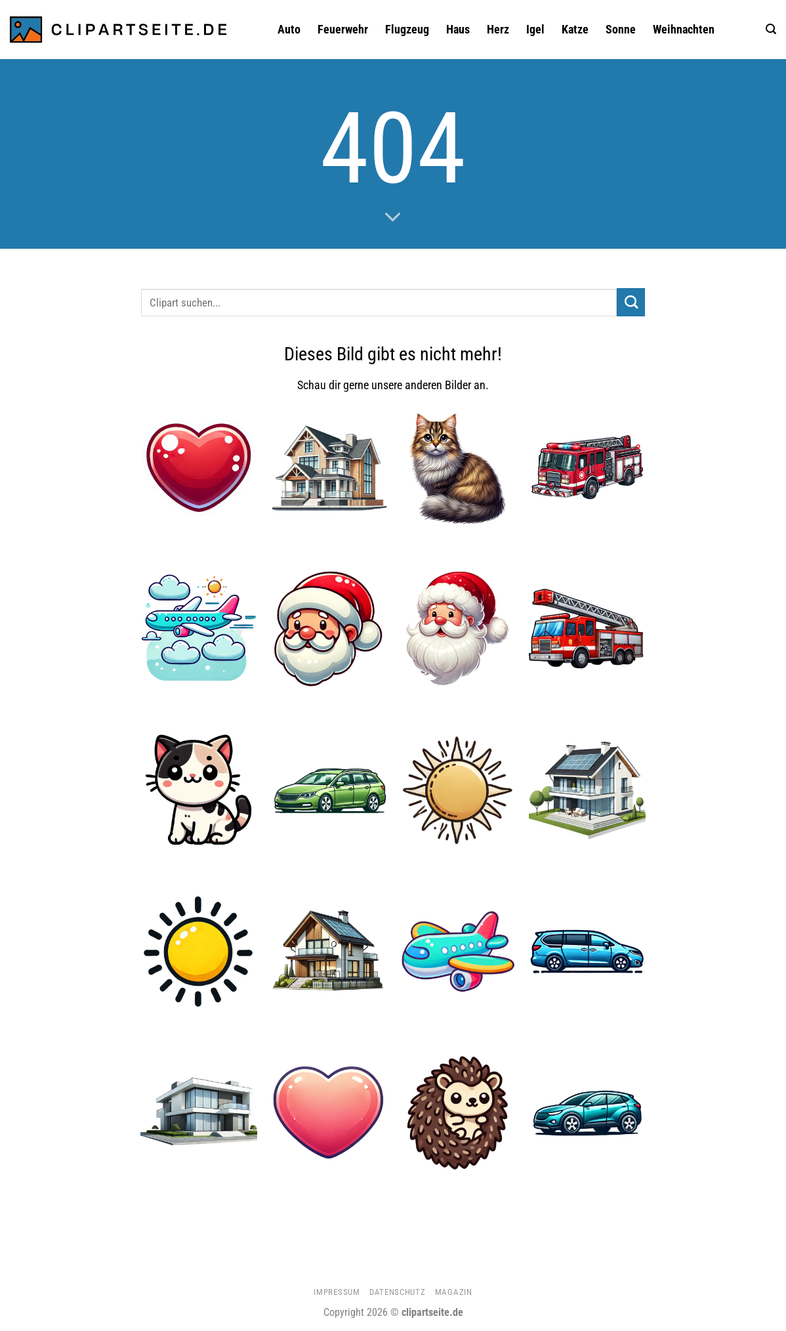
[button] (771, 29)
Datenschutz (397, 1292)
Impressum (337, 1292)
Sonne (621, 29)
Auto (289, 29)
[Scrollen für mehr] (393, 218)
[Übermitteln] (631, 302)
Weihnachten (683, 29)
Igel (535, 29)
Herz (498, 29)
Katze (575, 29)
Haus (458, 29)
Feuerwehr (343, 29)
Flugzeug (407, 29)
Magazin (453, 1292)
